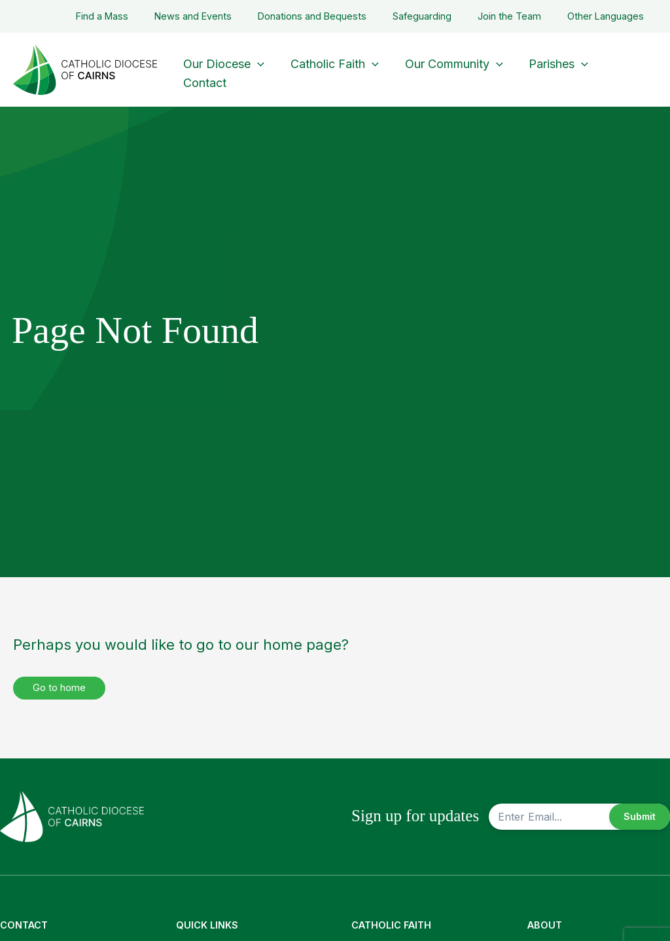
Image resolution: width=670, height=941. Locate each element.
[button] (256, 60)
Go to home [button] (62, 688)
